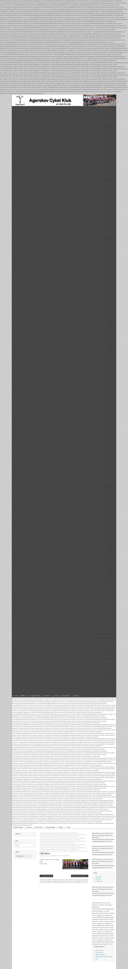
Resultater (98, 879)
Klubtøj (75, 695)
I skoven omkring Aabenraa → (79, 876)
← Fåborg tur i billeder (46, 876)
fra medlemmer (50, 827)
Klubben (22, 695)
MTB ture (29, 827)
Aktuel (68, 827)
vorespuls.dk (98, 881)
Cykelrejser (46, 695)
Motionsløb (66, 695)
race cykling (39, 827)
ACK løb (56, 695)
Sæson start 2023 (100, 954)
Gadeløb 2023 (99, 952)
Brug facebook (99, 950)
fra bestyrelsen (18, 827)
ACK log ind (98, 877)
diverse (60, 827)
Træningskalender (34, 695)
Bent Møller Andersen (46, 855)
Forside (15, 695)
